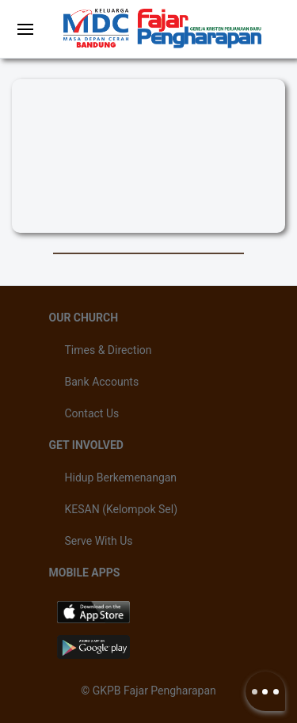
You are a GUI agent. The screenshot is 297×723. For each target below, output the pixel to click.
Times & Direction (108, 350)
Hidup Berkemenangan (121, 477)
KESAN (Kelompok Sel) (121, 509)
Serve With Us (99, 541)
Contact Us (92, 413)
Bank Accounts (102, 381)
